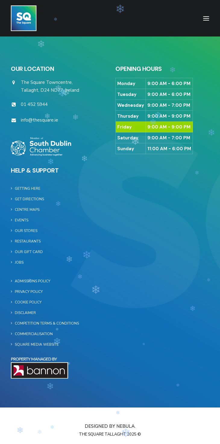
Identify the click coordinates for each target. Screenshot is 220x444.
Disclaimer (25, 312)
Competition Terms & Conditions (47, 323)
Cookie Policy (28, 302)
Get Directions (29, 199)
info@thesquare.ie (39, 120)
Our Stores (26, 230)
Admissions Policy (32, 281)
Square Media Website (37, 344)
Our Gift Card (29, 251)
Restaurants (28, 241)
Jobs (19, 262)
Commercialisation (34, 333)
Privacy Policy (29, 291)
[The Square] (23, 18)
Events (21, 220)
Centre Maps (27, 209)
